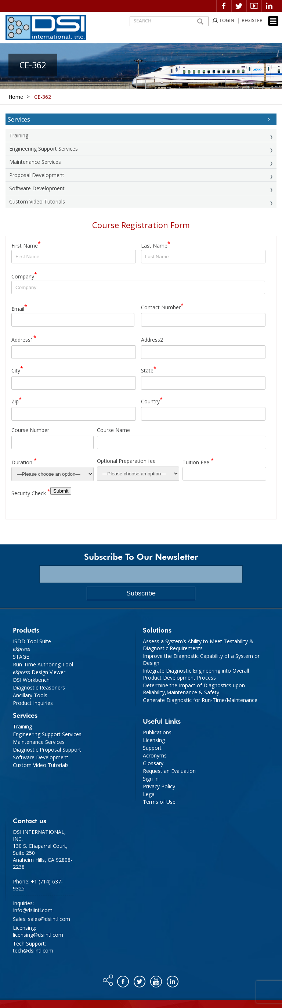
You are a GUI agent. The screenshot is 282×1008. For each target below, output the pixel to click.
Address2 (152, 339)
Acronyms (155, 755)
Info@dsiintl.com (33, 910)
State (148, 369)
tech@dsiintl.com (33, 950)
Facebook (224, 6)
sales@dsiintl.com (49, 918)
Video (254, 6)
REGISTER (252, 21)
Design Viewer (39, 672)
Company (24, 275)
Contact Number (162, 306)
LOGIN (227, 21)
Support (152, 747)
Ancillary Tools (30, 695)
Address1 (23, 338)
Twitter (239, 6)
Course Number (30, 429)
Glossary (153, 763)
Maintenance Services (35, 161)
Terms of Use (159, 801)
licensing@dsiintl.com (38, 934)
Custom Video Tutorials (37, 201)
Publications (157, 732)
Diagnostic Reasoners (39, 687)
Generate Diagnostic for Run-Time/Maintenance (200, 699)
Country (152, 400)
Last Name (155, 244)
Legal (149, 794)
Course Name (113, 429)
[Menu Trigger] (273, 21)
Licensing (154, 740)
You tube (156, 980)
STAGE (21, 656)
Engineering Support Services (43, 148)
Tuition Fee (198, 461)
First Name (26, 244)
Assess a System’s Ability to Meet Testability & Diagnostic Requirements (198, 645)
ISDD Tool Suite (32, 641)
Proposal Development (36, 175)
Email (19, 307)
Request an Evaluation (169, 770)
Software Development (37, 188)
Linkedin (269, 6)
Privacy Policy (159, 786)
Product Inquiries (33, 702)
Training (18, 135)
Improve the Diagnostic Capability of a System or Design (201, 659)
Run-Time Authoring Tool (43, 664)
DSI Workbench (31, 679)
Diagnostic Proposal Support (47, 749)
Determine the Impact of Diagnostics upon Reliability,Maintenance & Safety (194, 689)
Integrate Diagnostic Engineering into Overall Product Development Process (196, 674)
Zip (16, 400)
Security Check (30, 492)
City (17, 369)
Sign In (151, 778)
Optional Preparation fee (126, 460)
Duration (24, 461)
